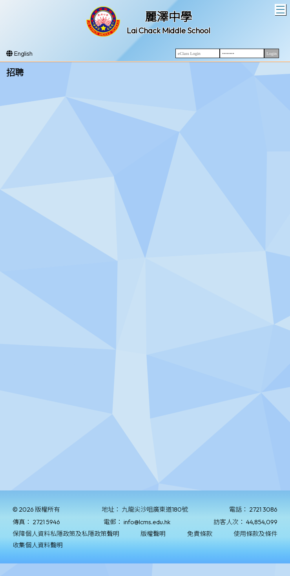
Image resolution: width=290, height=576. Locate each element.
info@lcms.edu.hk (147, 522)
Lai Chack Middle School (168, 30)
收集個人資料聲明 (38, 545)
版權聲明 (153, 534)
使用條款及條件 (255, 534)
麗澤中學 (168, 16)
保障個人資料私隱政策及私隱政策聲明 (66, 534)
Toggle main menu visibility (281, 9)
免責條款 (199, 534)
